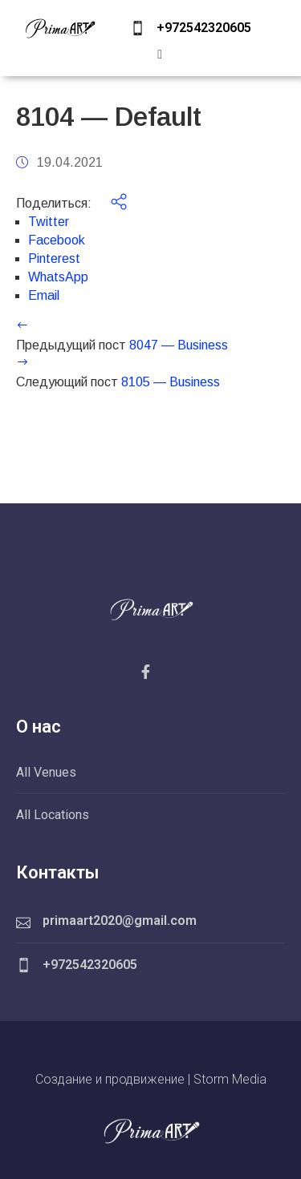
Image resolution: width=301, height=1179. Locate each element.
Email (43, 295)
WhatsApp (58, 277)
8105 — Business (170, 382)
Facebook (56, 240)
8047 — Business (178, 345)
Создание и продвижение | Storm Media (150, 1079)
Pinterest (54, 258)
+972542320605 (204, 27)
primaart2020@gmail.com (120, 920)
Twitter (48, 221)
